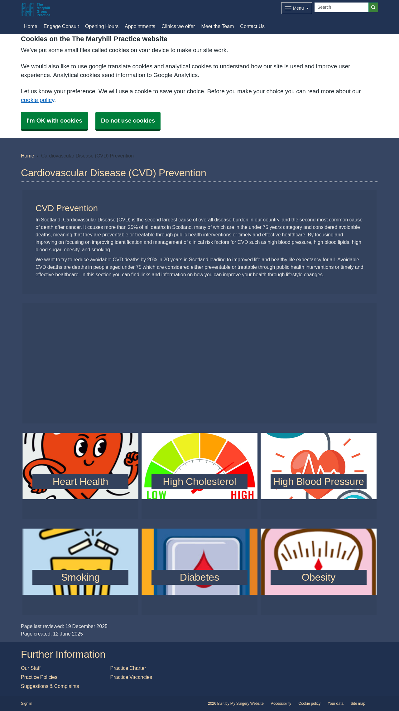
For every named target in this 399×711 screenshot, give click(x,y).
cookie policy (37, 100)
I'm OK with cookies (54, 120)
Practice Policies (39, 677)
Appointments (140, 26)
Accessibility (281, 703)
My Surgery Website (247, 703)
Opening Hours (101, 26)
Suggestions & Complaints (50, 686)
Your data (336, 703)
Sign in (26, 703)
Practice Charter (128, 667)
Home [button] (30, 26)
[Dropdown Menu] (296, 8)
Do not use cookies (128, 120)
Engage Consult (61, 26)
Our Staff (31, 667)
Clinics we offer (178, 26)
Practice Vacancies (131, 677)
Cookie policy (309, 703)
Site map (358, 703)
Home (27, 155)
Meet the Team (217, 26)
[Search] (342, 7)
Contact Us (252, 26)
